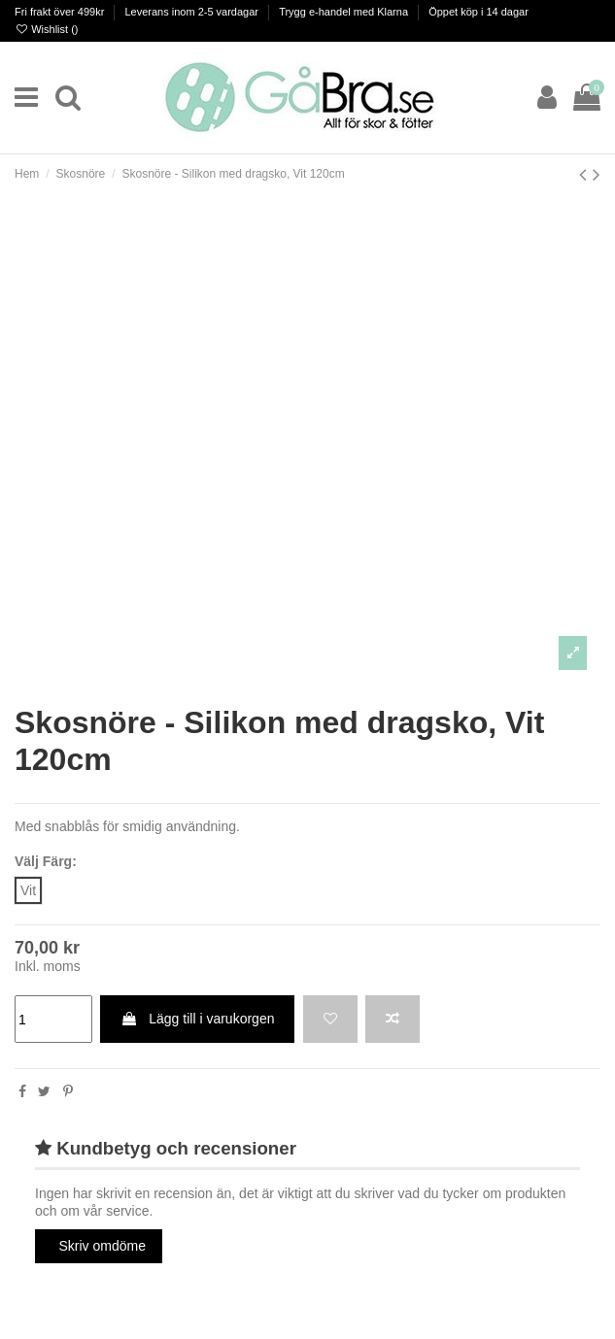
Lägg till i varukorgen (197, 1018)
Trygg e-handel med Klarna (345, 11)
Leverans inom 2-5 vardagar (192, 11)
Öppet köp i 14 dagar (478, 11)
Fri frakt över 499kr (61, 11)
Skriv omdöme (102, 1246)
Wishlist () (46, 29)
